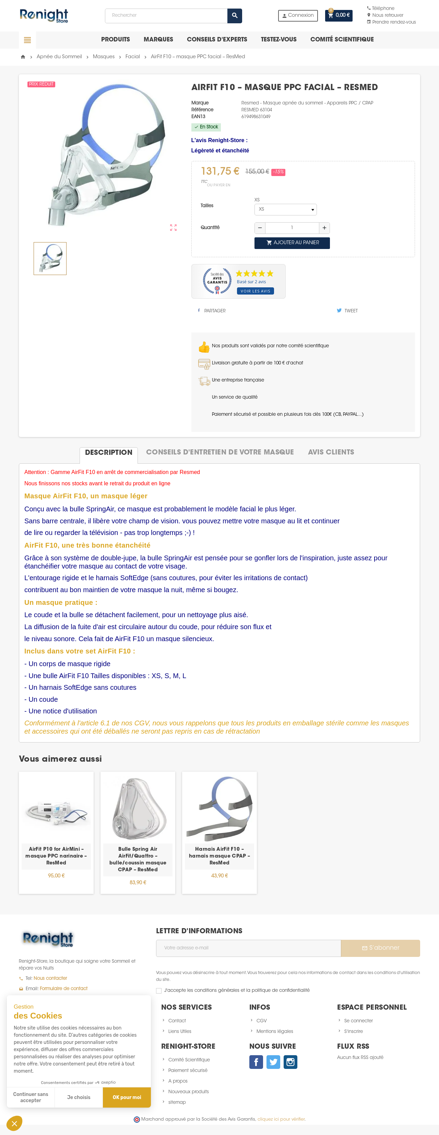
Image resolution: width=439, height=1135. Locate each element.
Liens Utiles (179, 1032)
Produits (115, 40)
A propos (178, 1081)
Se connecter (358, 1021)
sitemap (177, 1102)
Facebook (256, 1062)
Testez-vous (279, 40)
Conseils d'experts (217, 40)
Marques (158, 40)
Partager (211, 310)
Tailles (207, 206)
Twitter (273, 1062)
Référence (202, 110)
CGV (262, 1021)
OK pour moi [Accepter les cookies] (127, 1097)
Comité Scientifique (189, 1060)
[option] (56, 833)
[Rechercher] (173, 16)
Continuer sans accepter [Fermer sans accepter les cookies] (30, 1097)
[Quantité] (292, 228)
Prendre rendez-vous (391, 22)
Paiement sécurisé (187, 1071)
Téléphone (380, 9)
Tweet (347, 310)
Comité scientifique (342, 40)
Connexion (298, 16)
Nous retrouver (385, 15)
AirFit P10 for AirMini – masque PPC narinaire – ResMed (56, 856)
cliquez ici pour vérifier (281, 1120)
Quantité (210, 228)
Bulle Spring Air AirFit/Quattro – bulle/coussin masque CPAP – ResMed (138, 860)
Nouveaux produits (188, 1092)
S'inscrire (353, 1032)
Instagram (290, 1062)
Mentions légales (275, 1032)
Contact (177, 1021)
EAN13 (198, 117)
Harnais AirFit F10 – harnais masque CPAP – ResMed (219, 856)
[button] (14, 1123)
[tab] (109, 452)
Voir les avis (255, 291)
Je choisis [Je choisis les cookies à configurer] (79, 1097)
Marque (200, 103)
